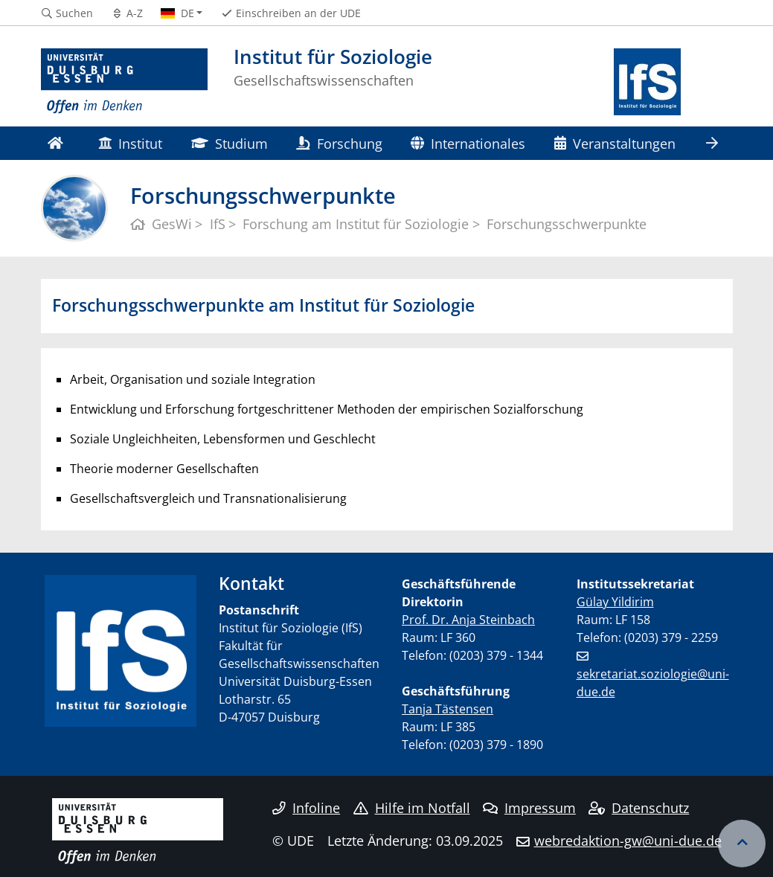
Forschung (339, 143)
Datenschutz (638, 808)
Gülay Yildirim (615, 602)
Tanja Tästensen (447, 709)
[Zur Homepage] (124, 81)
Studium (229, 143)
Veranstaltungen (615, 143)
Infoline (306, 808)
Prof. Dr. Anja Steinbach (468, 619)
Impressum (529, 808)
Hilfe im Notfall (411, 808)
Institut (130, 143)
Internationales (468, 143)
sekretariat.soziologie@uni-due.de (653, 683)
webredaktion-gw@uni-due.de (628, 840)
